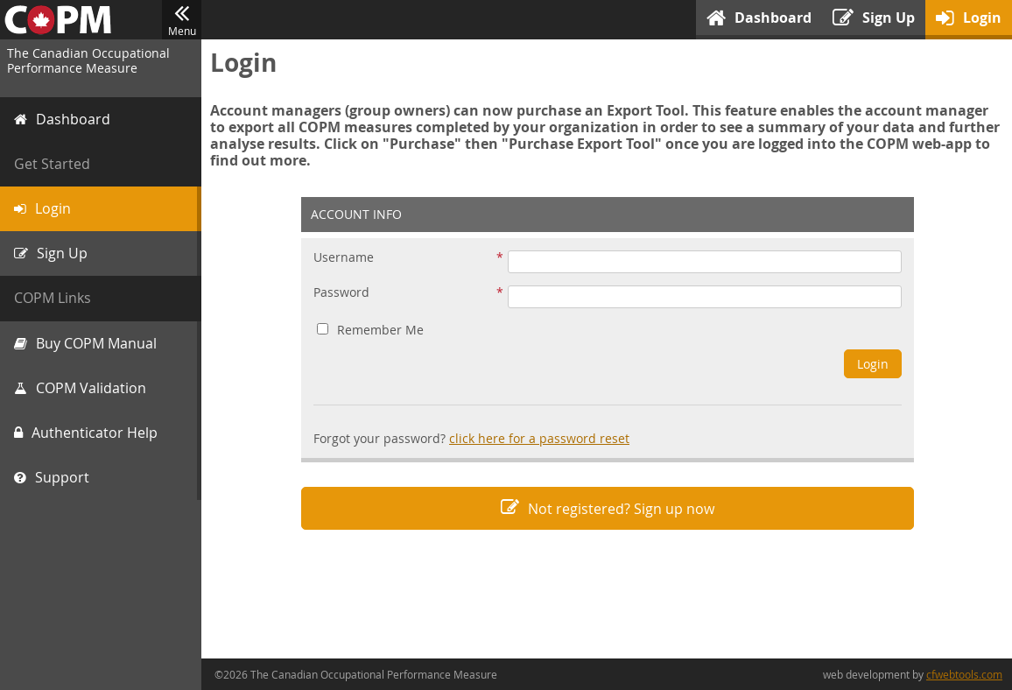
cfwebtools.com (964, 674)
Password (341, 292)
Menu (181, 20)
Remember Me (370, 329)
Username (343, 257)
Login (873, 364)
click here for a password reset (539, 438)
